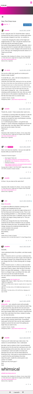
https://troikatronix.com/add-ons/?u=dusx (20, 159)
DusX (6, 145)
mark (6, 199)
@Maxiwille (4, 302)
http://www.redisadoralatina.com (8, 57)
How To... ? (7, 22)
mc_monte (7, 68)
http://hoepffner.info (15, 277)
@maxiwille (7, 202)
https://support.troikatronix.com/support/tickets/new (17, 157)
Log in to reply (27, 23)
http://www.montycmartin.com (19, 97)
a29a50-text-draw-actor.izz (8, 371)
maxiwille (7, 28)
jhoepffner (7, 244)
